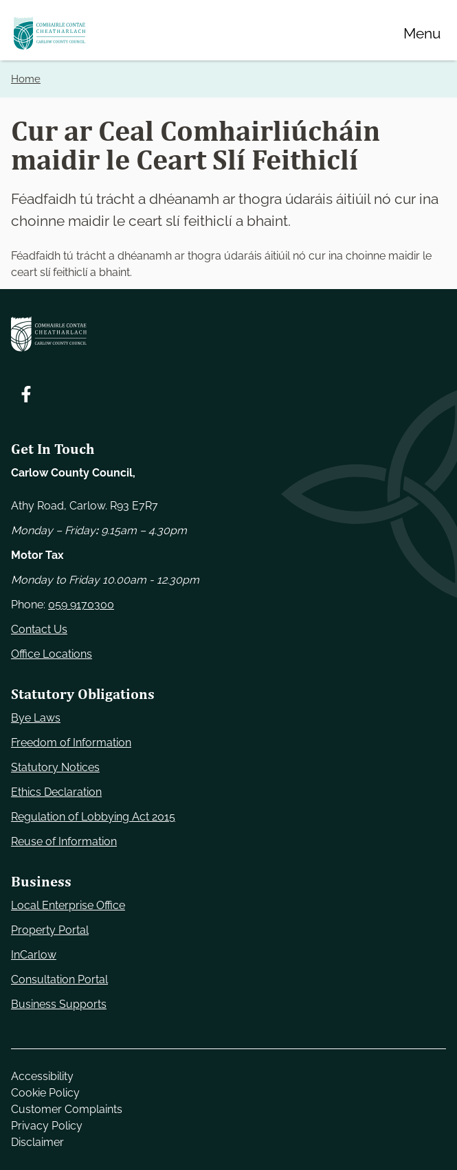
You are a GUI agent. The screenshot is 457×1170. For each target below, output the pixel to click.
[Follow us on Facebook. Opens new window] (26, 394)
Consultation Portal (59, 979)
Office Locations (51, 654)
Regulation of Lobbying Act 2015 (93, 816)
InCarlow (33, 954)
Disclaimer (37, 1142)
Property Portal (50, 930)
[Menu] (422, 32)
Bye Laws (35, 717)
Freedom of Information (71, 742)
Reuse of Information (64, 841)
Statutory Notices (55, 767)
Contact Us (39, 629)
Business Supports (59, 1004)
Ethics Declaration (56, 792)
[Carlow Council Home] (228, 334)
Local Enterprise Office (68, 905)
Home (26, 79)
